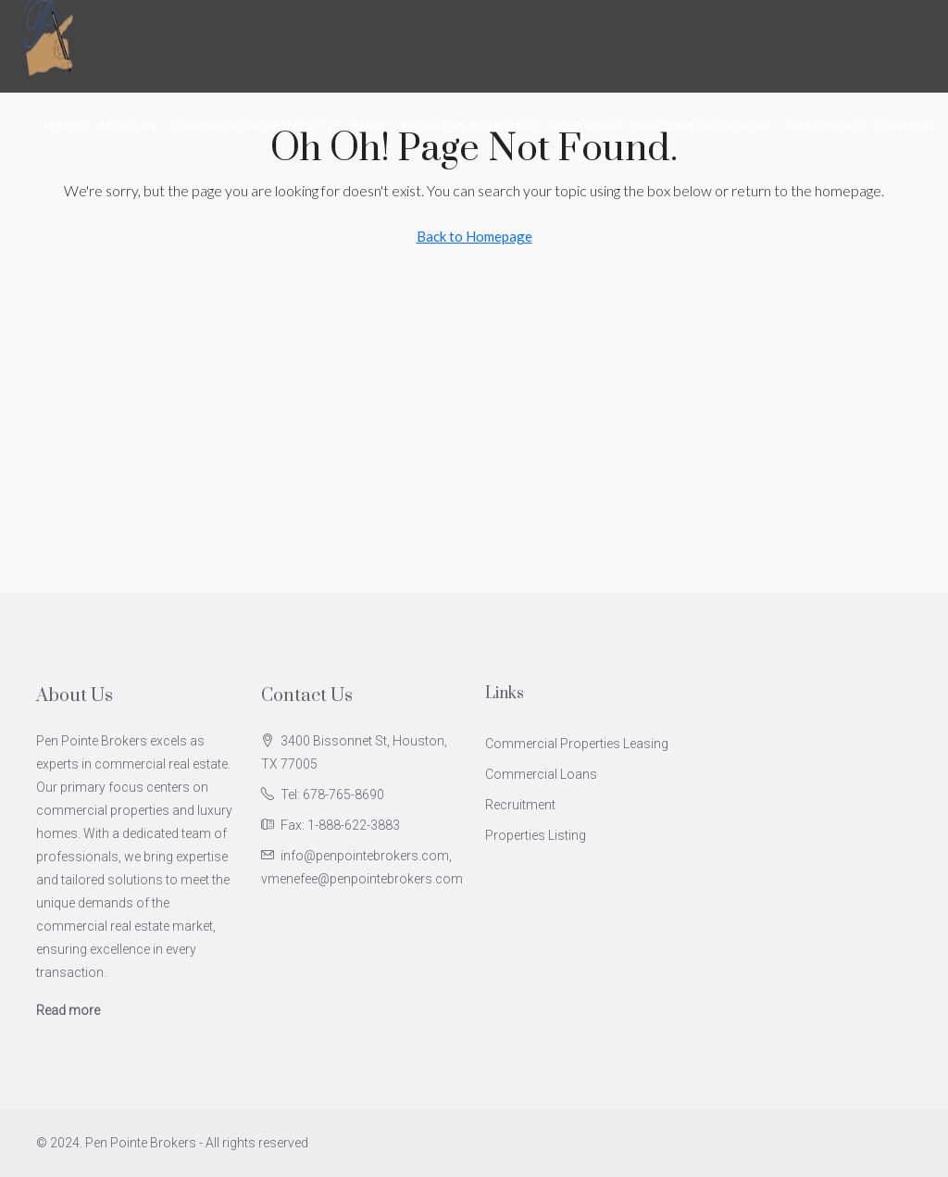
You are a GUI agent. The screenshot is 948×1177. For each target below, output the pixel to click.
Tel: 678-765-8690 (332, 794)
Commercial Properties (243, 125)
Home (66, 125)
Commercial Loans (541, 774)
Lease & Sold (823, 125)
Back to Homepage (474, 236)
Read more (68, 1010)
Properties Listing (535, 835)
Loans (367, 125)
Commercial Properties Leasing (576, 743)
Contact (903, 125)
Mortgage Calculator (700, 125)
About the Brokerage (468, 125)
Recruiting (584, 125)
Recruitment (520, 804)
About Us (127, 125)
